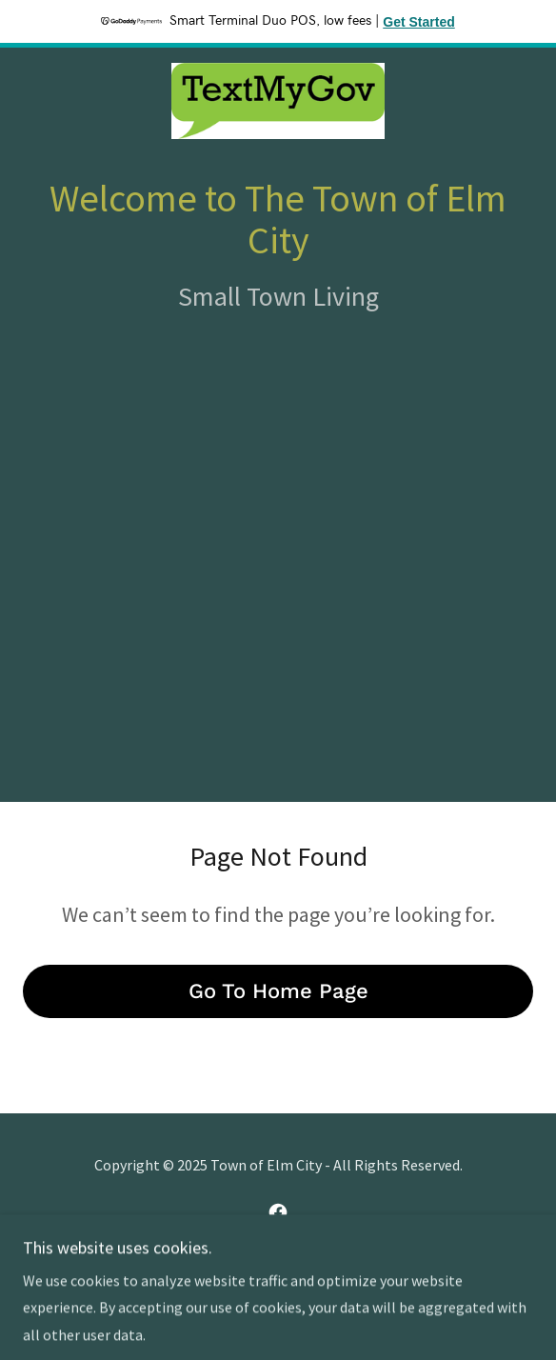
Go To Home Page (278, 991)
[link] (278, 101)
